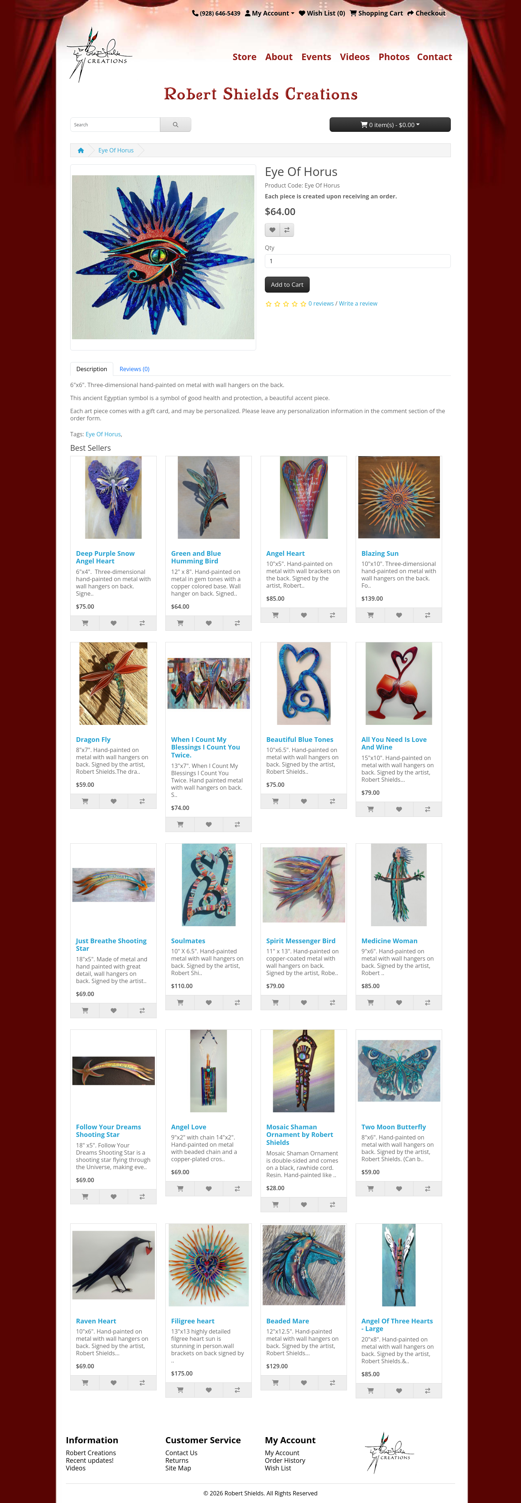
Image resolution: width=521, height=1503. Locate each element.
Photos (394, 56)
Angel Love (188, 1126)
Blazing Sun (380, 553)
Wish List (278, 1468)
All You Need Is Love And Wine (394, 743)
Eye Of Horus (116, 150)
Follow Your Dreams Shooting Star (108, 1130)
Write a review (358, 303)
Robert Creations (91, 1452)
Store (245, 56)
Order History (285, 1460)
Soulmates (188, 940)
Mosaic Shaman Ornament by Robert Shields (299, 1134)
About (279, 56)
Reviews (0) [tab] (134, 369)
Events (316, 56)
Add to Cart (287, 284)
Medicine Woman (389, 940)
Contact (435, 56)
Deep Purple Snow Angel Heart (105, 557)
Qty (269, 247)
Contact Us (181, 1452)
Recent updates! (90, 1460)
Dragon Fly (93, 739)
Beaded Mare (287, 1321)
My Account (282, 1452)
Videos (355, 56)
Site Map (178, 1468)
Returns (177, 1460)
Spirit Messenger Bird (301, 940)
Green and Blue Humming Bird (196, 557)
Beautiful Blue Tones (299, 739)
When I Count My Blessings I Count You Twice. (205, 747)
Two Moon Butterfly (393, 1126)
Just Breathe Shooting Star (111, 944)
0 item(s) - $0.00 (388, 125)
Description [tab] (91, 369)
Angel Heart (285, 553)
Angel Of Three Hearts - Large (397, 1325)
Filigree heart (193, 1321)
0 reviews (321, 303)
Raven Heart (96, 1321)
